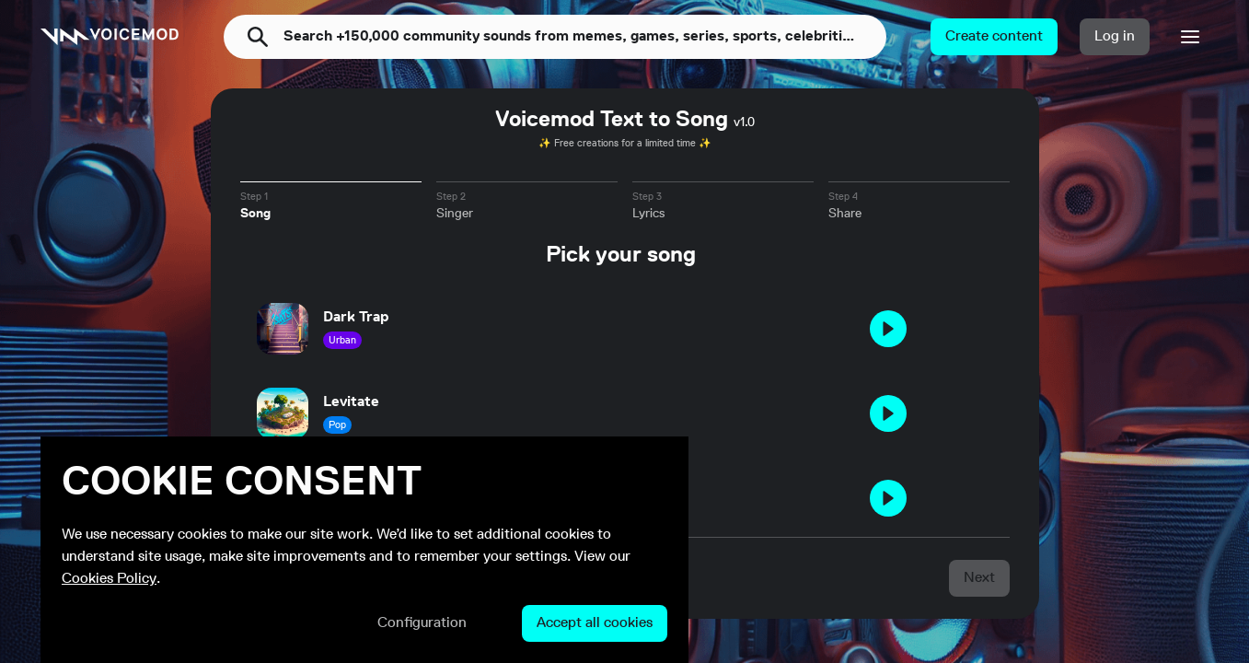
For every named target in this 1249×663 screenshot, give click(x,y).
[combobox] (584, 37)
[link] (109, 37)
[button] (994, 36)
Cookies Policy (109, 579)
